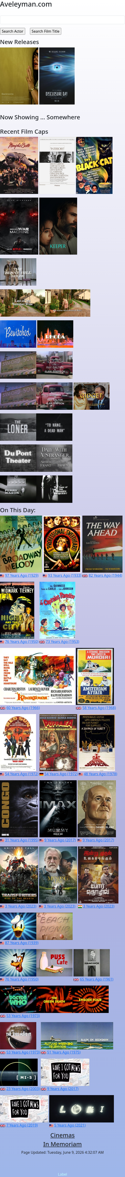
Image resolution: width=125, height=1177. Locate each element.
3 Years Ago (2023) (20, 906)
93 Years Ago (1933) (64, 575)
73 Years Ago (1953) (62, 641)
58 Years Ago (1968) (99, 707)
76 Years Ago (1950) (21, 641)
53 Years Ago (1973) (23, 1015)
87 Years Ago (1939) (21, 942)
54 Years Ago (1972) (21, 773)
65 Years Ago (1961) (96, 979)
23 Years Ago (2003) (23, 1088)
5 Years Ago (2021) (70, 1125)
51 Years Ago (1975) (64, 1052)
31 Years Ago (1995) (21, 840)
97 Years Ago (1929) (21, 575)
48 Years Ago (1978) (100, 773)
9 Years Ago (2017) (60, 840)
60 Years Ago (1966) (23, 707)
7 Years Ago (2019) (22, 1125)
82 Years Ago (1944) (105, 575)
